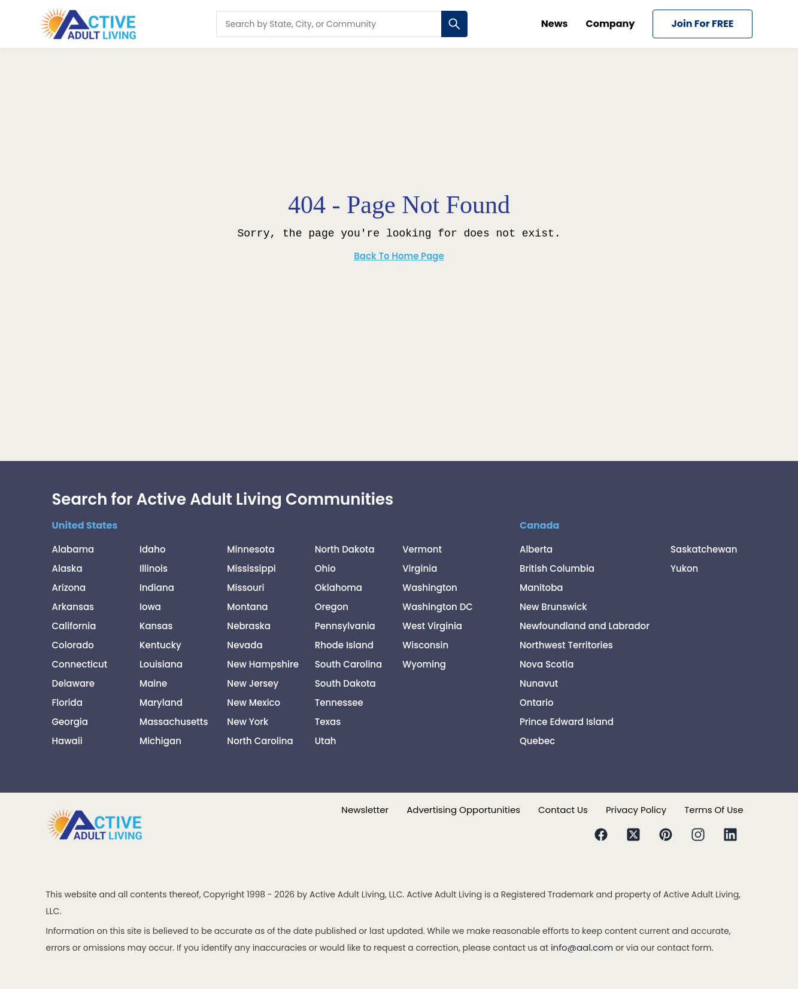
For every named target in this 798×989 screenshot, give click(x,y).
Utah (325, 741)
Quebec (537, 741)
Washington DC (437, 606)
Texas (328, 721)
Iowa (150, 606)
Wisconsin (425, 645)
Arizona (69, 587)
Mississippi (251, 568)
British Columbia (557, 568)
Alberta (536, 549)
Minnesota (250, 549)
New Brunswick (553, 606)
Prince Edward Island (567, 721)
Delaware (73, 683)
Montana (247, 606)
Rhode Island (344, 645)
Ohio (325, 568)
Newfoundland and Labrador (585, 626)
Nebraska (249, 626)
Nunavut (539, 683)
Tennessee (339, 702)
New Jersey (252, 683)
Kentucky (160, 645)
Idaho (152, 549)
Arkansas (73, 606)
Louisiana (161, 664)
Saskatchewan (704, 549)
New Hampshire (263, 664)
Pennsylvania (345, 626)
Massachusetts (173, 721)
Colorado (73, 645)
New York (247, 721)
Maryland (161, 702)
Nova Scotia (547, 664)
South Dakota (345, 683)
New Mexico (253, 702)
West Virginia (432, 626)
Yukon (684, 568)
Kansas (156, 626)
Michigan (160, 741)
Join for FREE (702, 24)
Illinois (153, 568)
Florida (67, 702)
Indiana (156, 587)
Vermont (422, 549)
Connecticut (80, 664)
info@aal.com (582, 947)
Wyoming (424, 664)
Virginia (419, 568)
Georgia (70, 721)
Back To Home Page (399, 256)
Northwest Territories (566, 645)
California (74, 626)
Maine (153, 683)
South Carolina (349, 664)
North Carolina (260, 741)
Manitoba (541, 587)
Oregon (331, 606)
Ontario (537, 702)
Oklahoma (338, 587)
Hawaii (67, 741)
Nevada (244, 645)
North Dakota (345, 549)
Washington (429, 587)
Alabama (73, 549)
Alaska (67, 568)
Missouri (245, 587)
